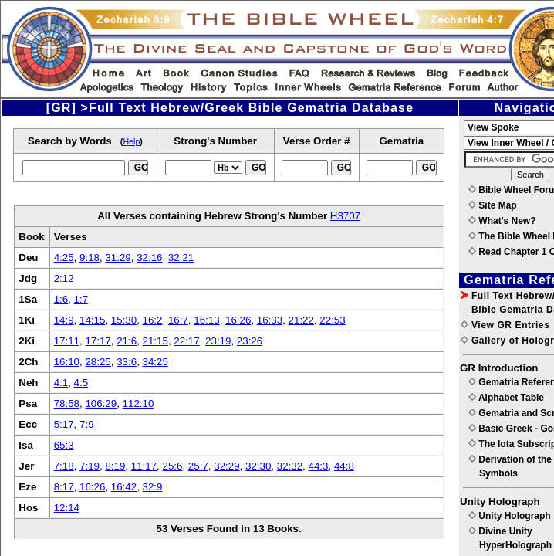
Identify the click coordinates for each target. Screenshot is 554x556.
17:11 (66, 341)
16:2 (153, 320)
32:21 (181, 257)
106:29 (101, 403)
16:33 (269, 320)
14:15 (92, 320)
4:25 (64, 257)
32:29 (226, 466)
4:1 (61, 382)
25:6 (173, 466)
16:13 (206, 320)
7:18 (64, 466)
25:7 (198, 466)
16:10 (66, 362)
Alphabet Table (506, 397)
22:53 (332, 320)
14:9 (64, 320)
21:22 (301, 320)
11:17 (144, 466)
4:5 (81, 382)
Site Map (492, 205)
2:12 (64, 278)
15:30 (124, 320)
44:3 (319, 466)
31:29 (117, 257)
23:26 (249, 341)
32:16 (149, 257)
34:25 (155, 362)
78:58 (66, 403)
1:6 (61, 299)
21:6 (127, 341)
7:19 (89, 466)
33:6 (127, 362)
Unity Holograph (509, 515)
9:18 (89, 257)
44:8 (344, 466)
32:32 (289, 466)
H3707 (345, 216)
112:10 (138, 403)
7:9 (86, 424)
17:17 (97, 341)
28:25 (97, 362)
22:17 (186, 341)
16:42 (124, 487)
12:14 (66, 508)
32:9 (153, 487)
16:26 (238, 320)
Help (131, 141)
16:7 (178, 320)
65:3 (64, 445)
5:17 (64, 424)
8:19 (115, 466)
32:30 (258, 466)
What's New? (502, 220)
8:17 (64, 487)
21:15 (155, 341)
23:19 (218, 341)
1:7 (81, 299)
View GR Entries (505, 325)
